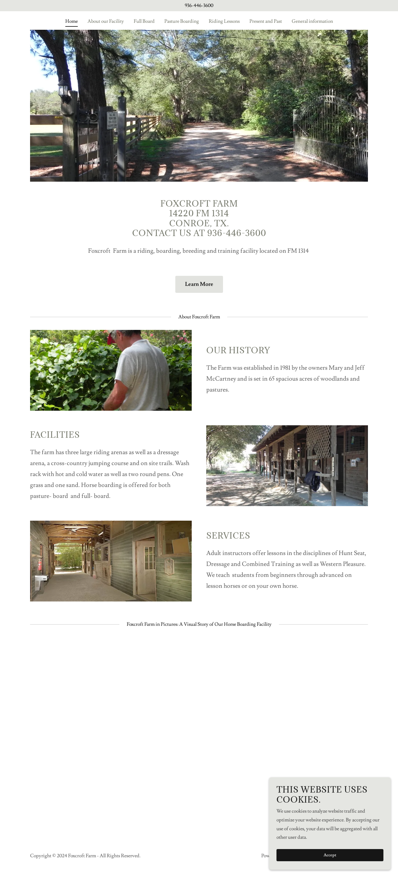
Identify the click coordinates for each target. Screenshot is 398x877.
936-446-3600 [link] (199, 5)
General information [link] (312, 21)
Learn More (199, 284)
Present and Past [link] (265, 21)
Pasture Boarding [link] (181, 21)
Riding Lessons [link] (224, 21)
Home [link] (71, 21)
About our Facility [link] (105, 21)
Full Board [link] (144, 21)
